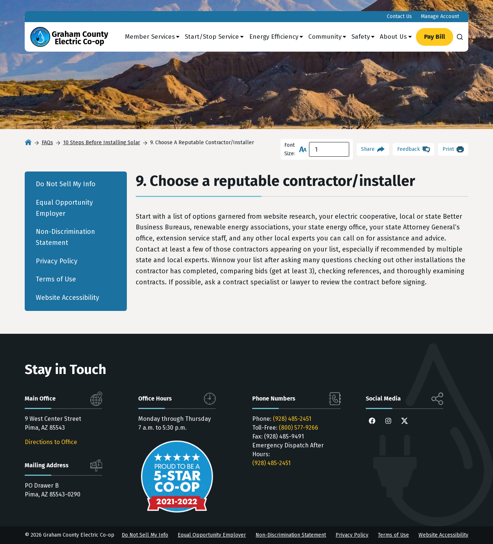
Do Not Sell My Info (66, 184)
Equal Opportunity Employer (64, 208)
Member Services (152, 36)
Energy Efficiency (276, 36)
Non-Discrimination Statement (65, 237)
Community (327, 36)
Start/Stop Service (214, 36)
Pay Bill (434, 37)
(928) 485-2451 (292, 418)
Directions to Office (51, 442)
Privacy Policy (56, 261)
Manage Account (440, 16)
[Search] (460, 37)
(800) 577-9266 (298, 427)
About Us (396, 36)
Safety (363, 36)
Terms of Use (56, 279)
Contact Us (399, 16)
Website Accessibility (67, 298)
